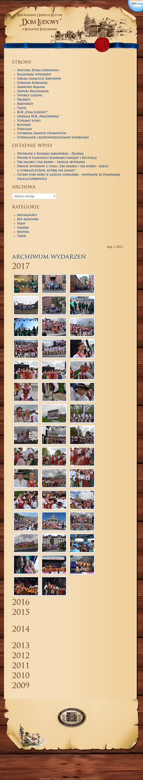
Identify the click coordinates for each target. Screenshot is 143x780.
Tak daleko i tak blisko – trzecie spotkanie (51, 162)
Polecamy (24, 129)
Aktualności (27, 215)
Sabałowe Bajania (31, 87)
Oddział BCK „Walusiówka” (38, 116)
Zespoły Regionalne (33, 91)
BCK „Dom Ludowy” (32, 112)
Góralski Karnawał (32, 83)
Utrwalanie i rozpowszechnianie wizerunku (53, 137)
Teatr (21, 108)
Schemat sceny (29, 120)
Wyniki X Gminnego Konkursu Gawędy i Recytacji (57, 158)
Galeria (23, 227)
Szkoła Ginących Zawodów (39, 78)
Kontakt (24, 125)
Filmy (21, 223)
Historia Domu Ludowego (38, 70)
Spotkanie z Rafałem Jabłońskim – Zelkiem (50, 153)
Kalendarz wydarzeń (34, 74)
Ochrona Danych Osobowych (41, 133)
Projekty (24, 99)
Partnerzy (25, 104)
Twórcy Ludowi (29, 95)
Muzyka (23, 232)
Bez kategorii (27, 219)
